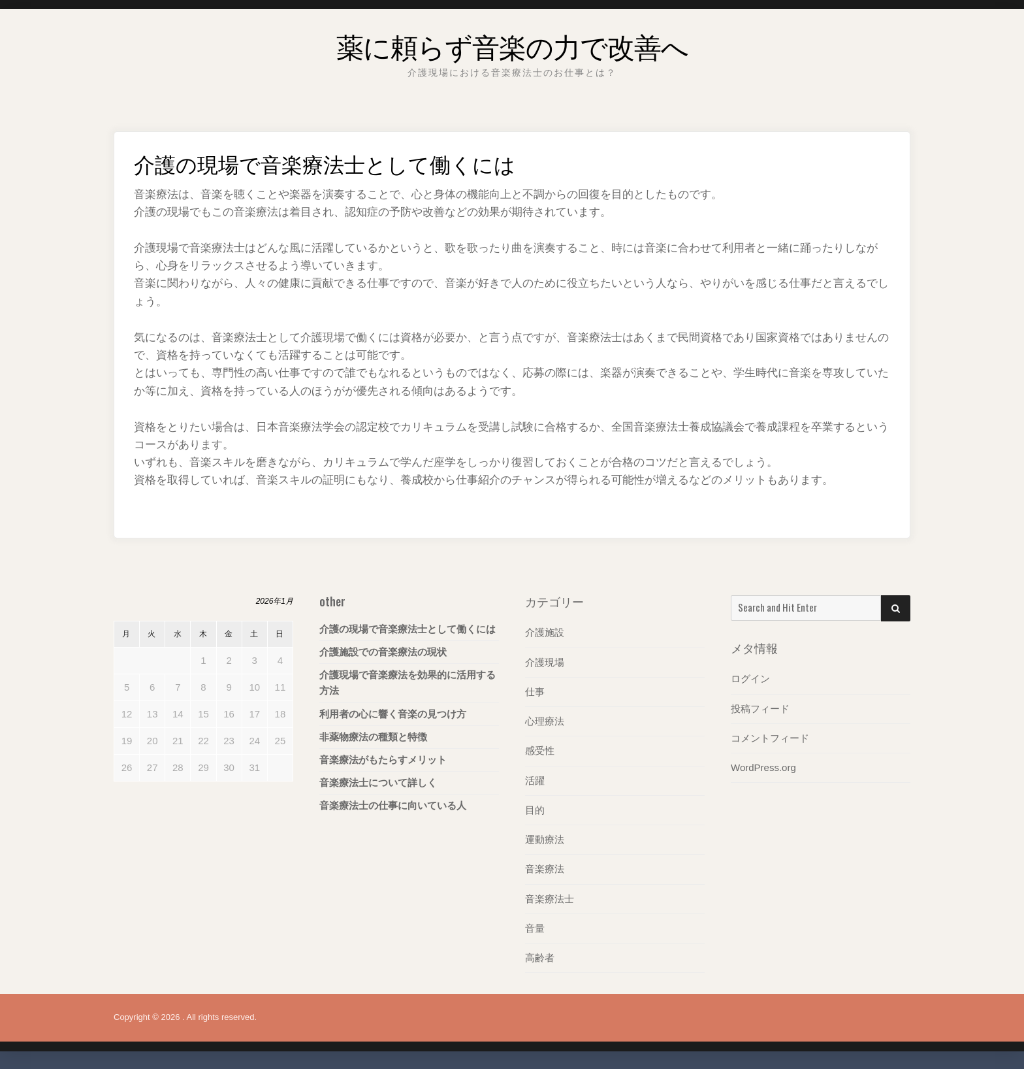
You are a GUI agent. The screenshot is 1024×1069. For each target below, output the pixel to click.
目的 (535, 809)
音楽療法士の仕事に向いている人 (392, 805)
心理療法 (544, 720)
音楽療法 (544, 868)
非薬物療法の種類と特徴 (373, 736)
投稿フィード (760, 708)
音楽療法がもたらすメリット (383, 759)
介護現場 (544, 661)
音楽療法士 (549, 897)
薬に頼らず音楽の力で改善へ (512, 42)
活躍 (535, 779)
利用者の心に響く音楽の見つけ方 (392, 713)
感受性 (539, 750)
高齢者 (539, 956)
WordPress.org (763, 766)
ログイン (750, 678)
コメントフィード (770, 737)
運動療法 (544, 838)
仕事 (535, 691)
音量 (535, 926)
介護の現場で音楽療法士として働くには (407, 628)
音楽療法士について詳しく (378, 782)
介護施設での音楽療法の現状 (383, 651)
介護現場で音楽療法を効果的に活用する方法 (407, 682)
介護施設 (544, 632)
